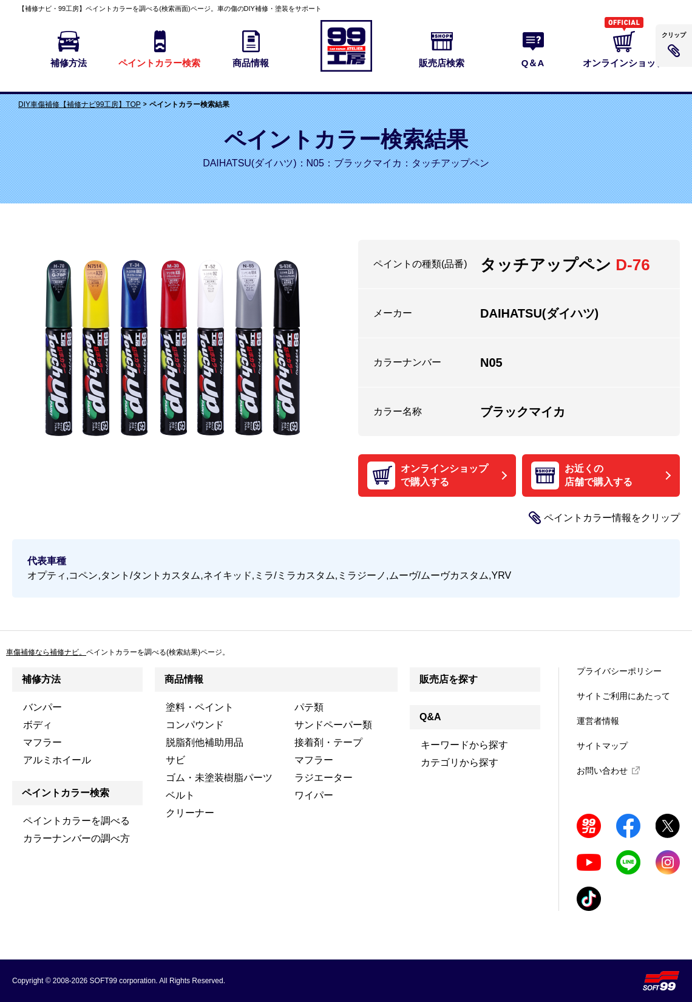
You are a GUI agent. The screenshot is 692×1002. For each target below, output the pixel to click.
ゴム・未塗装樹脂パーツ (219, 777)
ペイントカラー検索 (65, 793)
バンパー (42, 707)
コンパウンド (195, 725)
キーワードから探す (464, 745)
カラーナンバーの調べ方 (76, 838)
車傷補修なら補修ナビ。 (46, 652)
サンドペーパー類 (333, 725)
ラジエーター (323, 777)
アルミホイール (57, 760)
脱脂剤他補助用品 (204, 742)
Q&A (430, 717)
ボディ (37, 725)
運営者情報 (598, 721)
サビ (175, 760)
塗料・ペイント (200, 707)
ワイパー (313, 795)
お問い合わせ (602, 770)
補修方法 (41, 679)
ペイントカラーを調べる (76, 821)
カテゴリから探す (459, 762)
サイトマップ (602, 746)
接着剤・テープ (328, 742)
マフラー (42, 742)
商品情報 (184, 679)
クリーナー (190, 813)
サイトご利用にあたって (623, 696)
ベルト (180, 795)
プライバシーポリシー (619, 671)
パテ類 (309, 707)
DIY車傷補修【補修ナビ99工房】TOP (79, 104)
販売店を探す (448, 679)
